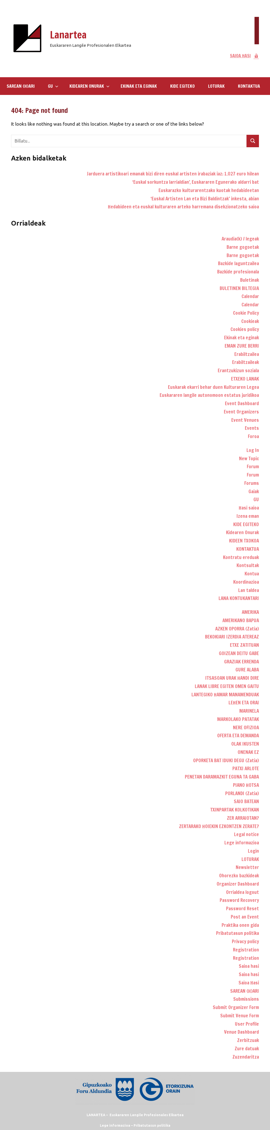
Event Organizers (241, 411)
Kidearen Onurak (89, 86)
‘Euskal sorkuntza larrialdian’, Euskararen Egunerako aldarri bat (195, 182)
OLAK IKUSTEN (245, 743)
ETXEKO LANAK (245, 378)
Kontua (252, 573)
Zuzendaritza (245, 1056)
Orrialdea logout (242, 892)
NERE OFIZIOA (246, 727)
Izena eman (248, 516)
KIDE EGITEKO (182, 86)
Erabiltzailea (246, 354)
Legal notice (246, 834)
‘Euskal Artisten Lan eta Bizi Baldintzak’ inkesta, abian (204, 198)
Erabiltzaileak (245, 362)
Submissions (246, 998)
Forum (253, 466)
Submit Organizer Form (236, 1007)
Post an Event (245, 916)
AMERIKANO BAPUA (240, 620)
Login (253, 850)
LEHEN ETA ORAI (244, 702)
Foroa (253, 436)
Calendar (250, 296)
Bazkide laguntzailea (238, 263)
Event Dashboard (242, 403)
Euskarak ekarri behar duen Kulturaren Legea (213, 387)
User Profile (247, 1023)
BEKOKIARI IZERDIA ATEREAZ (232, 636)
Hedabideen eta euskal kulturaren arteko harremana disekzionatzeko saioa (183, 206)
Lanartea (68, 35)
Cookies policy (244, 329)
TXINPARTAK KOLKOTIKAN (234, 809)
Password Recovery (239, 900)
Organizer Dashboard (238, 883)
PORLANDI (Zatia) (242, 793)
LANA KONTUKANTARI (239, 598)
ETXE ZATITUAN (244, 645)
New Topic (249, 458)
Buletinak (249, 279)
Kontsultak (248, 565)
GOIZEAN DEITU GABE (239, 653)
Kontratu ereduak (241, 557)
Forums (251, 483)
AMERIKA (250, 612)
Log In (252, 450)
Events (252, 428)
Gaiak (253, 491)
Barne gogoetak (243, 247)
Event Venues (245, 420)
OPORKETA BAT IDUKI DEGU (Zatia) (226, 760)
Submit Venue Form (239, 1015)
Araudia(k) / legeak (240, 238)
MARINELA (249, 710)
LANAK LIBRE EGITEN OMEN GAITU (227, 686)
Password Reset (242, 908)
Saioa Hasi (248, 982)
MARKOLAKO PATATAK (238, 719)
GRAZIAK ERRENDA (241, 661)
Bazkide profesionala (238, 271)
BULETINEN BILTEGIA (239, 288)
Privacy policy (245, 941)
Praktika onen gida (240, 925)
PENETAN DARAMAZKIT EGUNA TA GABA (222, 776)
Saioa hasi (249, 966)
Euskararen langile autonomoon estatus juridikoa (209, 395)
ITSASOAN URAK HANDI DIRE (232, 677)
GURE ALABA (247, 669)
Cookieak (250, 321)
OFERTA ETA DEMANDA (238, 735)
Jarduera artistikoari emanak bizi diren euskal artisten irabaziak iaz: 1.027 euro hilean (173, 173)
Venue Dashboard (241, 1031)
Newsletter (247, 867)
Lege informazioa (241, 842)
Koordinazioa (246, 581)
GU (53, 86)
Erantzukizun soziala (238, 370)
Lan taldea (248, 590)
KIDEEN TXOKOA (244, 540)
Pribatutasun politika (237, 933)
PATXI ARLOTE (245, 768)
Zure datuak (247, 1048)
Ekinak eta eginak (139, 86)
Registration (246, 949)
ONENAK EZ (248, 752)
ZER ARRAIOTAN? (243, 817)
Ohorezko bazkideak (239, 875)
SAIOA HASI (244, 56)
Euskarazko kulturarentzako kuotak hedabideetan (209, 190)
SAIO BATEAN (246, 801)
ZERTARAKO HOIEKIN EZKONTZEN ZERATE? (219, 826)
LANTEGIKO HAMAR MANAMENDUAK (225, 694)
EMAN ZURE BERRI (242, 345)
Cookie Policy (246, 312)
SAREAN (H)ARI (21, 86)
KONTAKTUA (249, 86)
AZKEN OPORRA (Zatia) (237, 628)
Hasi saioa (249, 507)
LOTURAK (216, 86)
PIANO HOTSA (246, 785)
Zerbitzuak (248, 1040)
